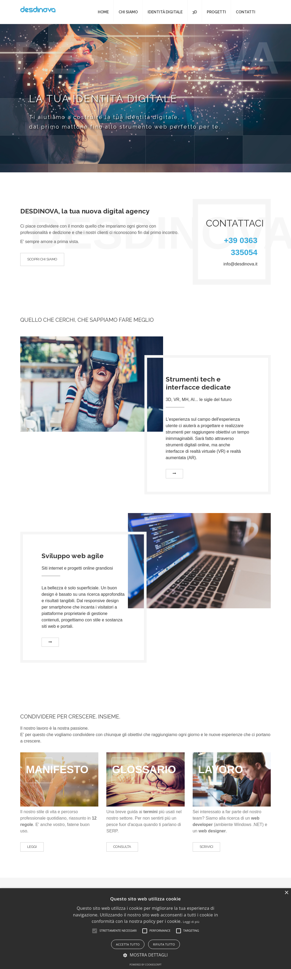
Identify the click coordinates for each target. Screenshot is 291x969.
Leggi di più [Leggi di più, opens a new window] (191, 922)
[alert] (145, 928)
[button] (94, 931)
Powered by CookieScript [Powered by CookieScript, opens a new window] (145, 964)
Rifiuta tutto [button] (164, 944)
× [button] (286, 893)
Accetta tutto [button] (128, 944)
